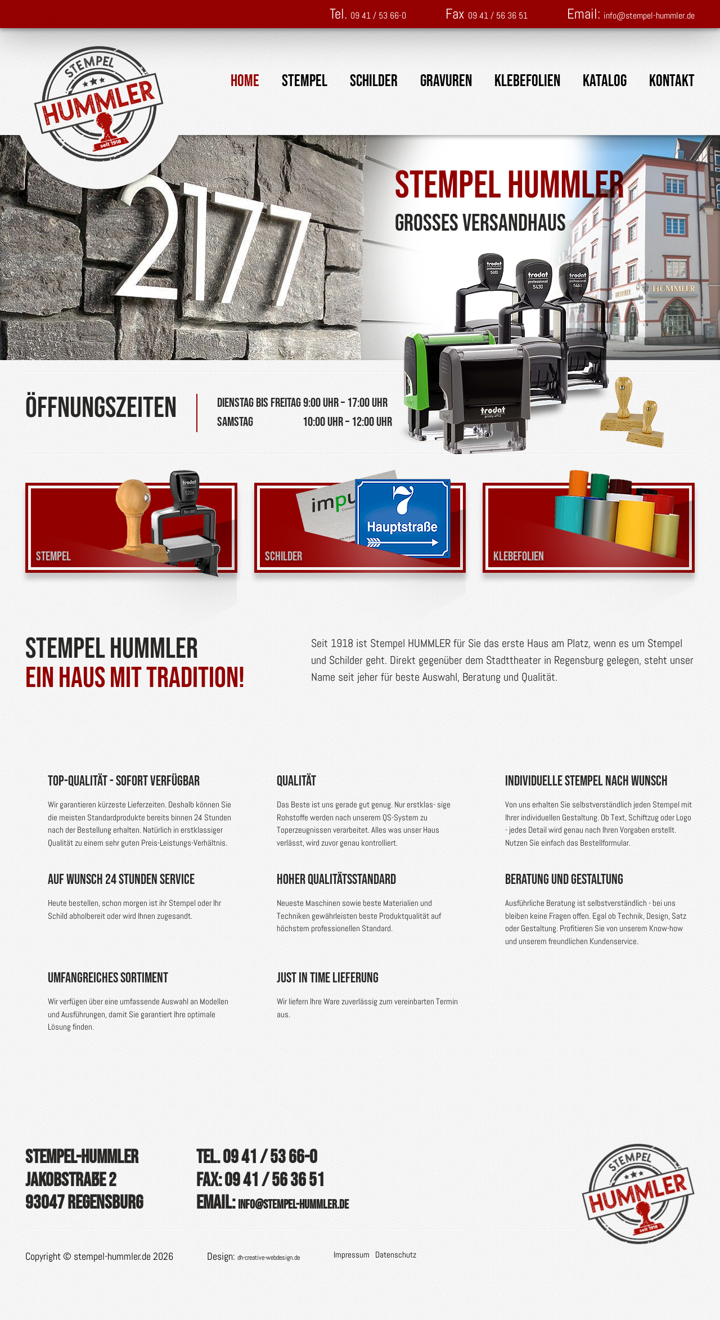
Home (245, 81)
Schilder (374, 81)
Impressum (386, 1302)
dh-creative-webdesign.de (285, 1303)
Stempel (304, 81)
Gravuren (446, 81)
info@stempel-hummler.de (624, 14)
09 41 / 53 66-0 (275, 14)
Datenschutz (430, 1302)
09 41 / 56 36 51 (430, 14)
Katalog (605, 81)
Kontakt (672, 81)
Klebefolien (527, 81)
